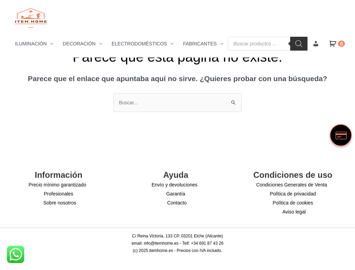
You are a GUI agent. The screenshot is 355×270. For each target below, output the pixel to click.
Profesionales (58, 194)
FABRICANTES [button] (200, 43)
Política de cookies (292, 203)
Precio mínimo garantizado (57, 185)
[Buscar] (299, 44)
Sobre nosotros (59, 203)
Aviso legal (294, 212)
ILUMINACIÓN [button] (31, 43)
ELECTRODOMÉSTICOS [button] (139, 43)
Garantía (175, 194)
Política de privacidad (293, 194)
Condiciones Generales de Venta (291, 185)
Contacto (177, 203)
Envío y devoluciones (174, 185)
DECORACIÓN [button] (79, 43)
